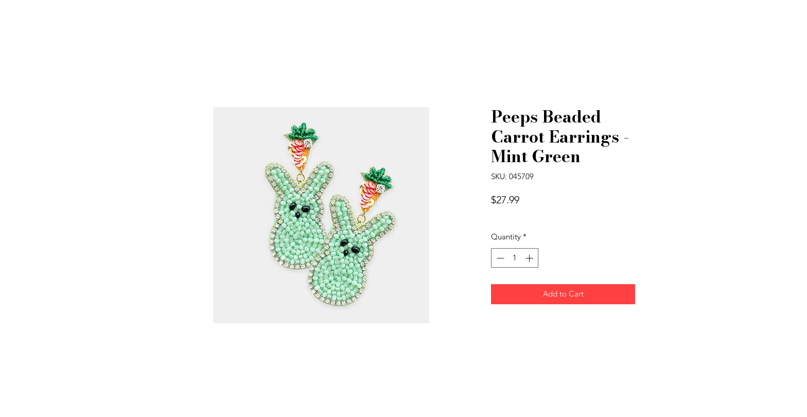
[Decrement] (499, 258)
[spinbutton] (514, 258)
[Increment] (530, 258)
